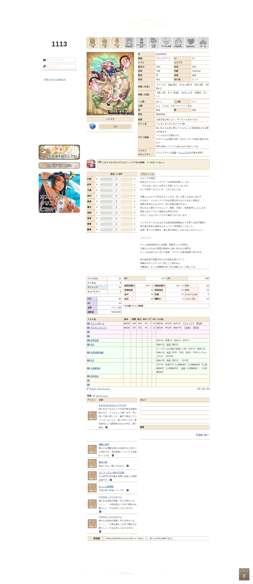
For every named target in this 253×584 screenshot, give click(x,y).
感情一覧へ (203, 435)
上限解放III (95, 368)
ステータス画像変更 (129, 43)
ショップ (176, 4)
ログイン (51, 73)
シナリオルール (59, 113)
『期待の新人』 (148, 20)
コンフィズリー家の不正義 (111, 472)
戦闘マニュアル (59, 122)
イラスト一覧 (104, 43)
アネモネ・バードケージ (110, 497)
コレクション (102, 395)
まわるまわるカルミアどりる (112, 405)
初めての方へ (59, 127)
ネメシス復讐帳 (106, 486)
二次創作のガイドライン (141, 568)
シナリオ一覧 (92, 43)
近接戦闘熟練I (96, 352)
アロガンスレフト (98, 327)
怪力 (92, 360)
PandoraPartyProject (59, 19)
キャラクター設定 (141, 43)
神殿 (76, 4)
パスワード (43, 66)
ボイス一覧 (117, 43)
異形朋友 (94, 376)
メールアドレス (43, 60)
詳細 (174, 152)
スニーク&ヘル (97, 323)
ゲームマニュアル (59, 108)
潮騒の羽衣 (104, 444)
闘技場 (201, 4)
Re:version (172, 568)
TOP (51, 4)
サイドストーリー (59, 102)
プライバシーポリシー (95, 568)
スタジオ (151, 4)
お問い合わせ (59, 134)
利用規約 (80, 568)
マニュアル (184, 152)
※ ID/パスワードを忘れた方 (55, 79)
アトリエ (126, 4)
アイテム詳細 (166, 43)
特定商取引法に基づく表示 (118, 568)
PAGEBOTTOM (244, 574)
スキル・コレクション (99, 388)
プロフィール (147, 174)
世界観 (59, 96)
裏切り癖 (103, 462)
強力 (92, 344)
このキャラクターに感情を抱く (190, 43)
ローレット (101, 4)
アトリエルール (59, 118)
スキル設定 (154, 43)
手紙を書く (178, 43)
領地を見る (203, 43)
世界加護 (94, 340)
